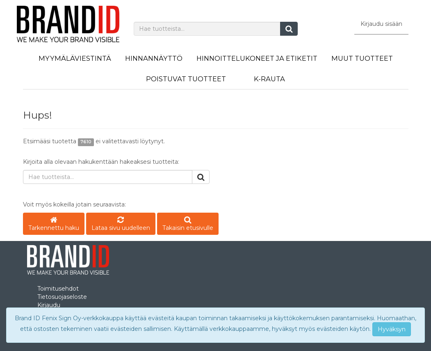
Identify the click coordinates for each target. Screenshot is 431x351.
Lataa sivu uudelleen (120, 224)
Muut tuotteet (362, 58)
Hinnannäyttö (153, 58)
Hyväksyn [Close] (392, 329)
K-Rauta (269, 79)
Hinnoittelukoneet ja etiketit (256, 58)
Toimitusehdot (58, 288)
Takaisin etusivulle (187, 224)
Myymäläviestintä (75, 58)
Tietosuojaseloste (62, 297)
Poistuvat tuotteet (186, 79)
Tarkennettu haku (53, 224)
